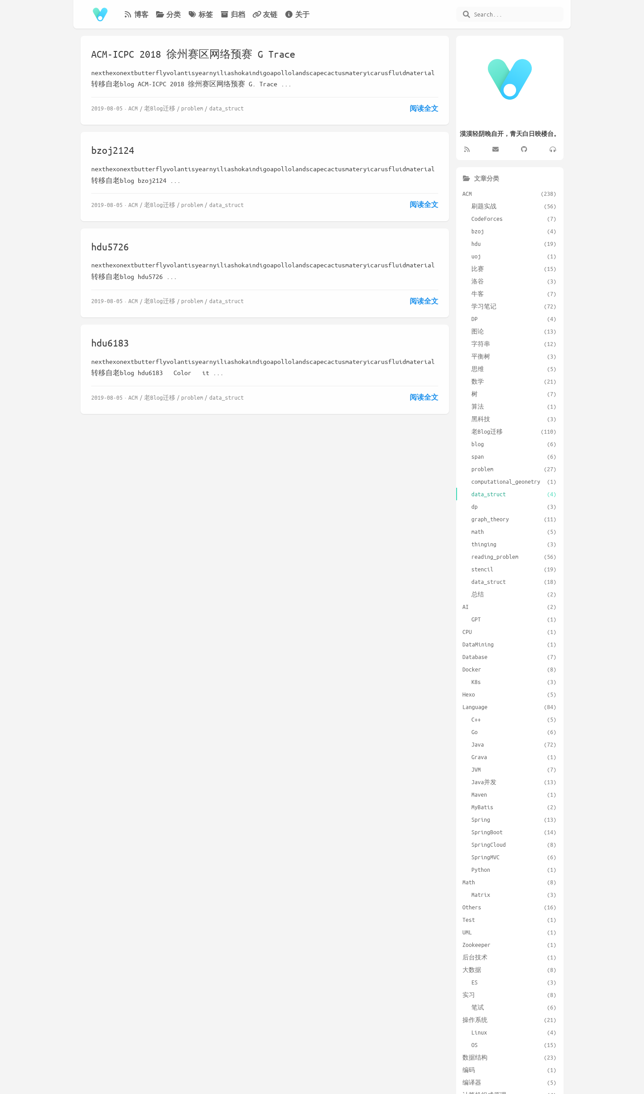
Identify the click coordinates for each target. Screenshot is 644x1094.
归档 (232, 14)
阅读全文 (424, 108)
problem (192, 108)
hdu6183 (110, 342)
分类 (168, 14)
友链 (264, 14)
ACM (133, 108)
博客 (135, 14)
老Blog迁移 (159, 108)
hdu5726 (110, 246)
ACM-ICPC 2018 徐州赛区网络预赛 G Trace (193, 53)
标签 (200, 14)
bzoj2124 (112, 150)
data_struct (226, 108)
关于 (296, 14)
